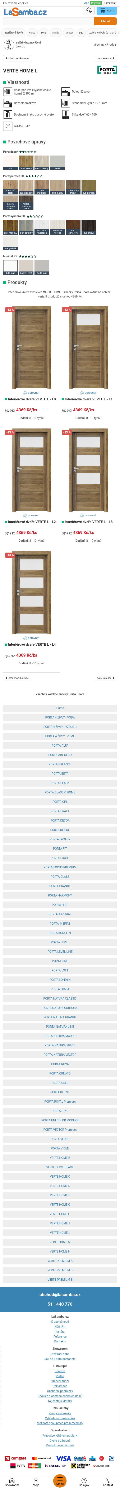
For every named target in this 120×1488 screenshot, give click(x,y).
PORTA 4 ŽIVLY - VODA (60, 717)
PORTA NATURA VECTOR (60, 1054)
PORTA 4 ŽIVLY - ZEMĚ (60, 736)
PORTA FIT (60, 848)
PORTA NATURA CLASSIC (60, 998)
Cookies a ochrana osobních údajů (60, 1396)
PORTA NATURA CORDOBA (60, 1008)
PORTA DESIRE (60, 830)
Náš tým (60, 1326)
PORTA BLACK (60, 783)
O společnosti (60, 1321)
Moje (36, 1482)
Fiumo (60, 708)
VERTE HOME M (60, 1242)
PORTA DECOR (59, 820)
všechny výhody (105, 44)
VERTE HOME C (60, 1176)
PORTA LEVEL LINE (60, 951)
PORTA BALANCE (60, 764)
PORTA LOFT (60, 970)
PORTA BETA (60, 773)
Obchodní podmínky (60, 1391)
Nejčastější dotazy (60, 1401)
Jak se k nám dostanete (60, 1359)
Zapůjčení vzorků (60, 1413)
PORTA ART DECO (60, 755)
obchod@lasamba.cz (60, 1294)
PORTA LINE (60, 961)
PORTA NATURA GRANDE (60, 1017)
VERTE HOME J (60, 1223)
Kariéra (60, 1331)
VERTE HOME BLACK (60, 1167)
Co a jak (84, 1482)
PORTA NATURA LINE (60, 1026)
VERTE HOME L (60, 1232)
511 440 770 (60, 1304)
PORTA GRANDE (59, 886)
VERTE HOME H (60, 1214)
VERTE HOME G (60, 1204)
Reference (60, 1336)
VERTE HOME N (60, 1251)
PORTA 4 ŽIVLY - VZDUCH (60, 726)
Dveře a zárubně (60, 1440)
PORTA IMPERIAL (60, 914)
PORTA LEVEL (60, 942)
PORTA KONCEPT (60, 933)
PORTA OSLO (60, 1083)
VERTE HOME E (60, 1195)
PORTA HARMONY (60, 895)
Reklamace (60, 1386)
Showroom (12, 1482)
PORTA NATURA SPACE (60, 1045)
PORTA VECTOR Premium (60, 1129)
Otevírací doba (60, 1354)
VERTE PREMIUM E (60, 1279)
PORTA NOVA (60, 1064)
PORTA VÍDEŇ (60, 1148)
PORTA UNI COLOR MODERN (60, 1120)
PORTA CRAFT (60, 811)
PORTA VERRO (60, 1139)
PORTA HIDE (60, 904)
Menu (60, 1481)
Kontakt (108, 1482)
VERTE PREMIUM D (60, 1270)
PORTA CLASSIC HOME (60, 792)
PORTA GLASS (60, 876)
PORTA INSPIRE (60, 923)
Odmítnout (110, 3)
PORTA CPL (60, 801)
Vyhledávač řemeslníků (60, 1418)
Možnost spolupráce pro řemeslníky (60, 1423)
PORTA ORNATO (59, 1073)
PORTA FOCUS (60, 858)
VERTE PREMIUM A (60, 1261)
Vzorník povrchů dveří (60, 1445)
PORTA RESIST (60, 1092)
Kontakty (60, 1341)
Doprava (60, 1371)
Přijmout (96, 3)
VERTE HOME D (60, 1186)
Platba (60, 1376)
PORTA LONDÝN (60, 979)
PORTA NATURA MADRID (60, 1036)
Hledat (105, 21)
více (87, 3)
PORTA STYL (60, 1111)
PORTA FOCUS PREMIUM (59, 867)
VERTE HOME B (60, 1157)
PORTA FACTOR (60, 839)
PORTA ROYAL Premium (59, 1101)
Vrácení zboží (60, 1381)
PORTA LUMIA (60, 989)
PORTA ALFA (60, 745)
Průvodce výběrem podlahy (60, 1435)
